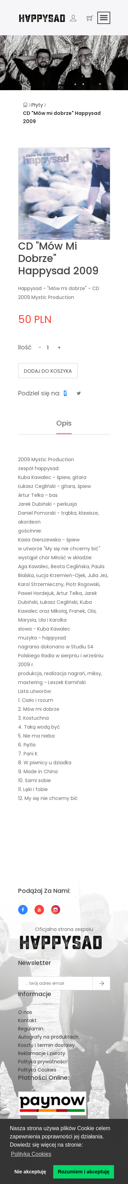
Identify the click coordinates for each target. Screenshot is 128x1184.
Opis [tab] (64, 423)
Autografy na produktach (48, 1036)
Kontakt (27, 1020)
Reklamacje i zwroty (41, 1053)
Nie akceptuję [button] (30, 1171)
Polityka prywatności (42, 1061)
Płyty (37, 104)
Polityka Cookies (37, 1069)
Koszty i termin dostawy (46, 1045)
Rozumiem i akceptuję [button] (83, 1171)
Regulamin (30, 1028)
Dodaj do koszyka (48, 371)
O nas (25, 1012)
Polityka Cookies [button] (31, 1154)
